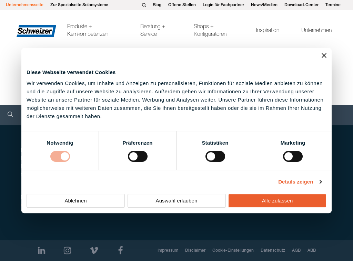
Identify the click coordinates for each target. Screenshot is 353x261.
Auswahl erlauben (177, 200)
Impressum (168, 251)
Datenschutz (273, 251)
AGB (296, 251)
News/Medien (264, 5)
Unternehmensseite (24, 5)
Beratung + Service (152, 31)
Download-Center (301, 5)
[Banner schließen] (324, 55)
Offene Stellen (182, 5)
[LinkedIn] (41, 250)
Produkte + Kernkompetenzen (87, 31)
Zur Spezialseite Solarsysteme (79, 5)
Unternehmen (316, 31)
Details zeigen (295, 182)
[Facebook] (120, 250)
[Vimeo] (94, 250)
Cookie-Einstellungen (233, 251)
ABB (311, 251)
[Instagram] (67, 250)
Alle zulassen (277, 200)
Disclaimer (195, 251)
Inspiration (267, 31)
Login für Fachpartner (223, 5)
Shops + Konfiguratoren (210, 31)
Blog (157, 5)
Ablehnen (75, 200)
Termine (333, 5)
